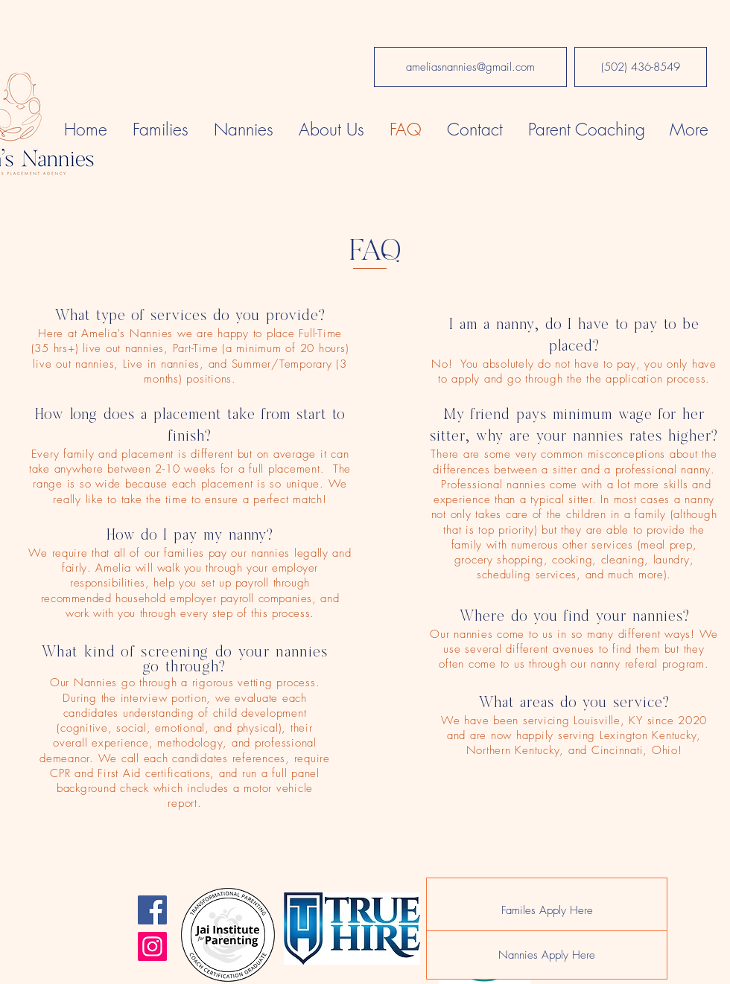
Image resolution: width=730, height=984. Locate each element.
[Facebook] (152, 909)
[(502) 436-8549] (640, 67)
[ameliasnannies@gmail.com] (470, 67)
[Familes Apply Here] (546, 910)
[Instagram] (152, 946)
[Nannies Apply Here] (546, 955)
